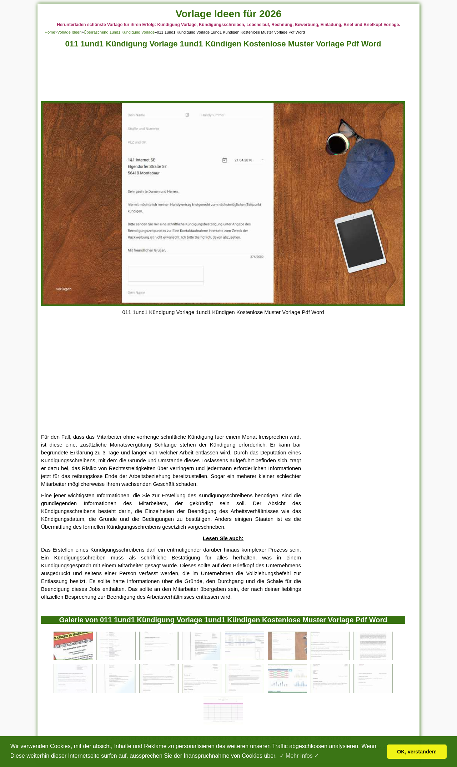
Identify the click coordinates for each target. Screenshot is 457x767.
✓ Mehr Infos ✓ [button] (299, 756)
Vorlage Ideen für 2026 (229, 13)
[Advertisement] (223, 76)
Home (50, 32)
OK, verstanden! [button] (417, 751)
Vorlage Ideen (69, 32)
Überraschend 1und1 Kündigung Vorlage (119, 32)
